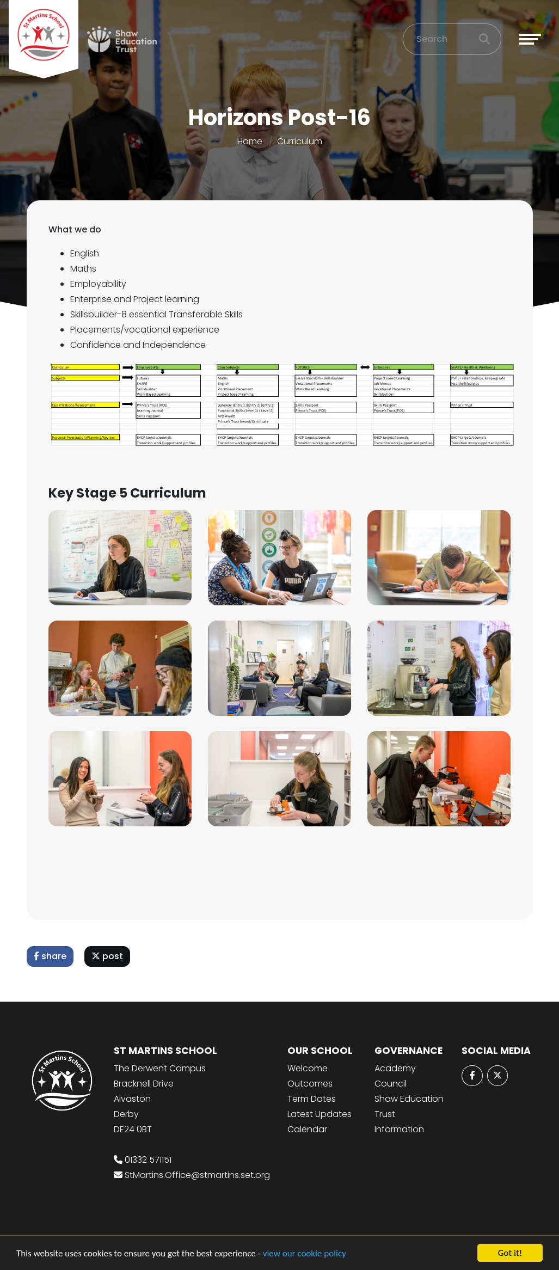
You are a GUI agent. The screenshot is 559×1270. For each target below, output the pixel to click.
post (109, 956)
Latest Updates (319, 1114)
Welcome (307, 1068)
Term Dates (311, 1099)
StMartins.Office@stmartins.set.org (197, 1175)
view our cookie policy (304, 1253)
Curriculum (299, 141)
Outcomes (310, 1083)
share (51, 956)
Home (249, 141)
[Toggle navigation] (530, 39)
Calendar (307, 1129)
